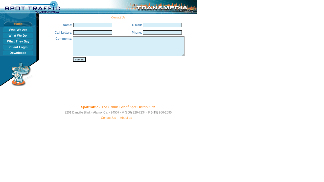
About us (126, 118)
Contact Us (108, 118)
